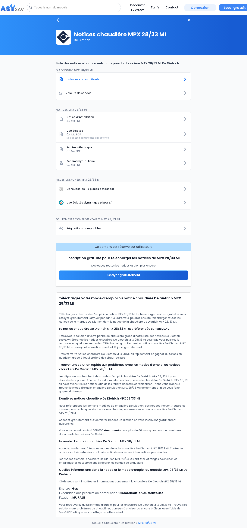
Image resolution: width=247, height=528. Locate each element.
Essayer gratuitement (123, 275)
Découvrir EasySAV (137, 7)
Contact (171, 7)
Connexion (200, 7)
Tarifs (155, 7)
